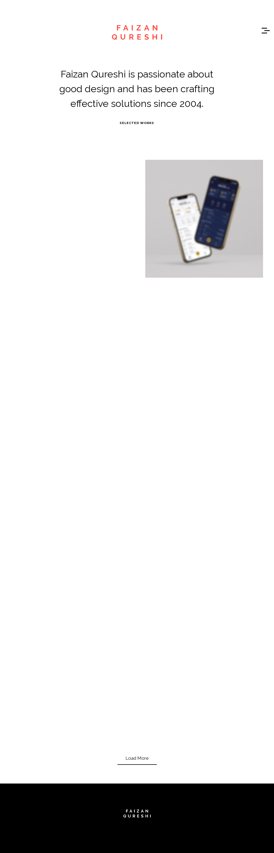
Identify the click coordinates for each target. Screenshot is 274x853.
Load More (137, 758)
